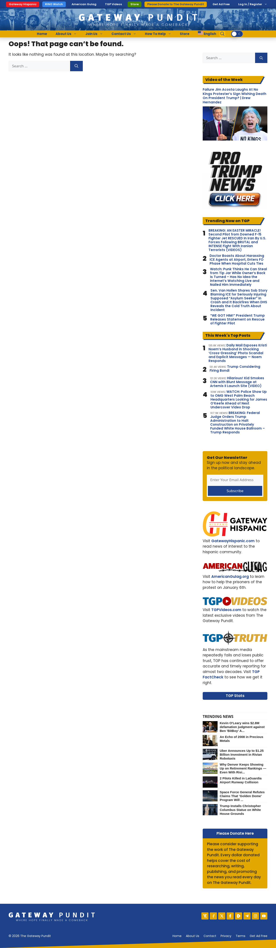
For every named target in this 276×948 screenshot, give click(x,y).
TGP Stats (235, 695)
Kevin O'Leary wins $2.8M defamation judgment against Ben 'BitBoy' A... (242, 727)
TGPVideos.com (226, 609)
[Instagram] (255, 916)
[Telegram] (247, 916)
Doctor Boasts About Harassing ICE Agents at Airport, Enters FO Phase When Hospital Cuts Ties (237, 259)
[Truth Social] (205, 916)
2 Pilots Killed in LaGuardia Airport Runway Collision (241, 780)
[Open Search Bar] (222, 33)
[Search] (76, 66)
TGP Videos (113, 4)
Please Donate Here (235, 833)
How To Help (160, 33)
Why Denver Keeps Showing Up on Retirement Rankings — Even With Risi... (243, 768)
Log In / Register (250, 4)
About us (192, 936)
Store (134, 4)
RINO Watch (54, 4)
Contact (210, 936)
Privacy (226, 936)
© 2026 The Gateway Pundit (30, 936)
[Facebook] (230, 916)
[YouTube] (263, 916)
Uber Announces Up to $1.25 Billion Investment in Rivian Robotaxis (242, 754)
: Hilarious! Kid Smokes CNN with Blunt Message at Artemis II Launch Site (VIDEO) (237, 382)
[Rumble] (238, 916)
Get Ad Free (221, 4)
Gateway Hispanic (22, 4)
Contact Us (126, 33)
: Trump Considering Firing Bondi (235, 369)
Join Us (96, 33)
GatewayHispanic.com (233, 541)
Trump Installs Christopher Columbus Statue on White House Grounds (240, 809)
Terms (240, 936)
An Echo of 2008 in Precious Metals (241, 739)
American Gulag (84, 4)
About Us (68, 33)
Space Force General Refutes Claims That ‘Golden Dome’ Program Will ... (242, 796)
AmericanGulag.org (230, 576)
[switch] (237, 34)
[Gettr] (213, 916)
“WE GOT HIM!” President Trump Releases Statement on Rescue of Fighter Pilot (237, 319)
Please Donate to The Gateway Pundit (175, 4)
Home (42, 34)
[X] (221, 916)
